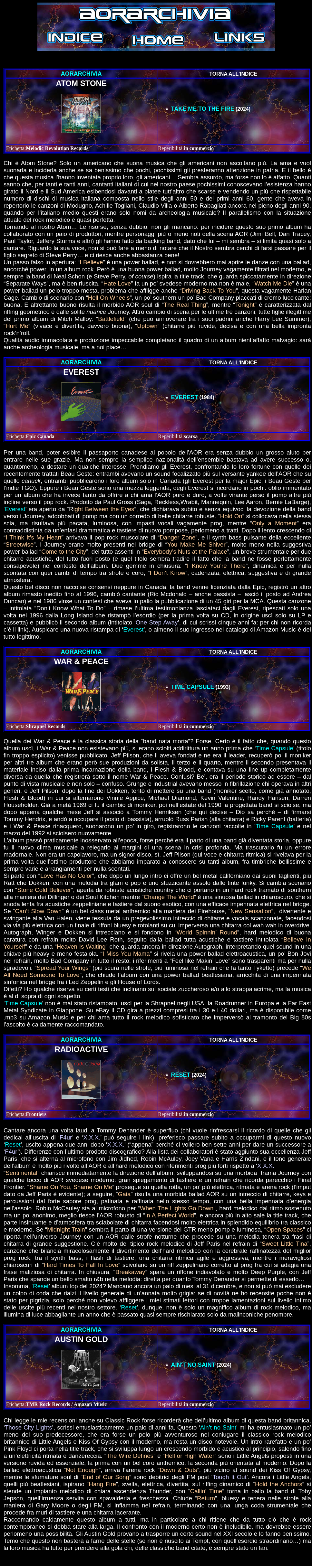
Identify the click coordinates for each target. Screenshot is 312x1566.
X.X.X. (91, 1137)
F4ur (66, 1137)
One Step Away (157, 622)
